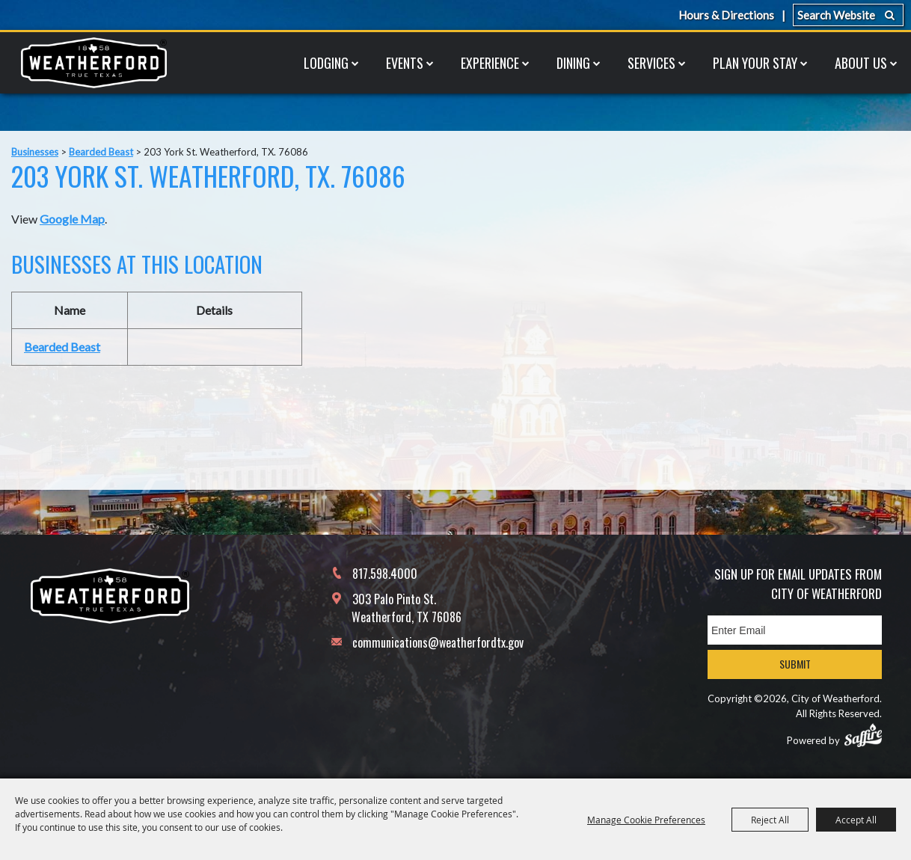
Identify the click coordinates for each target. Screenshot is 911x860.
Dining (573, 63)
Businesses (34, 152)
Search (890, 14)
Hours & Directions (726, 15)
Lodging (326, 63)
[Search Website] (848, 14)
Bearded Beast (101, 152)
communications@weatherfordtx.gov (438, 642)
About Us (861, 63)
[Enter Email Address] (795, 630)
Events (404, 63)
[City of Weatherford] (93, 62)
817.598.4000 (384, 574)
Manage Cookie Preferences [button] (646, 820)
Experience (490, 63)
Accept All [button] (856, 820)
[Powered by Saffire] (863, 735)
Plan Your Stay (755, 63)
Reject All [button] (770, 820)
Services (651, 63)
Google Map (72, 219)
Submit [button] (795, 664)
